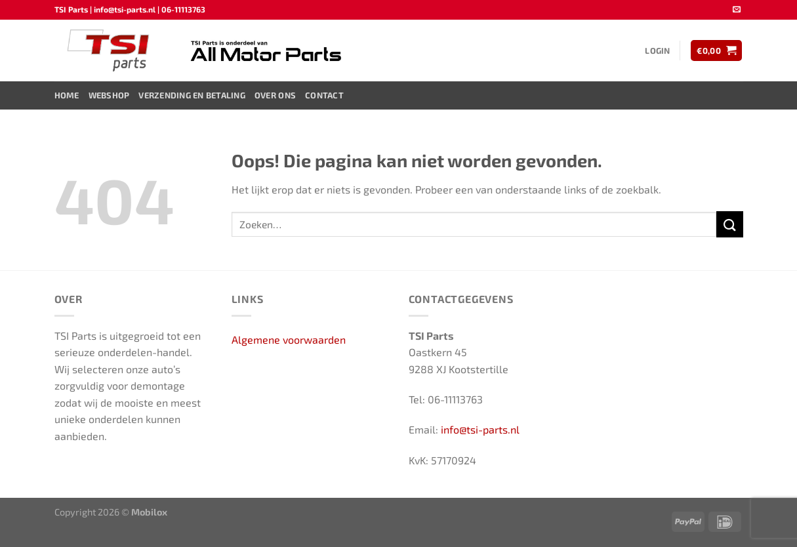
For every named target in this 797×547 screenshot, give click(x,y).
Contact (324, 95)
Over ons (275, 95)
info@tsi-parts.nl (480, 429)
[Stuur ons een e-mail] (737, 9)
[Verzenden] (729, 224)
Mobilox (149, 511)
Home (66, 95)
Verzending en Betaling (191, 95)
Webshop (109, 95)
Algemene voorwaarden (289, 339)
